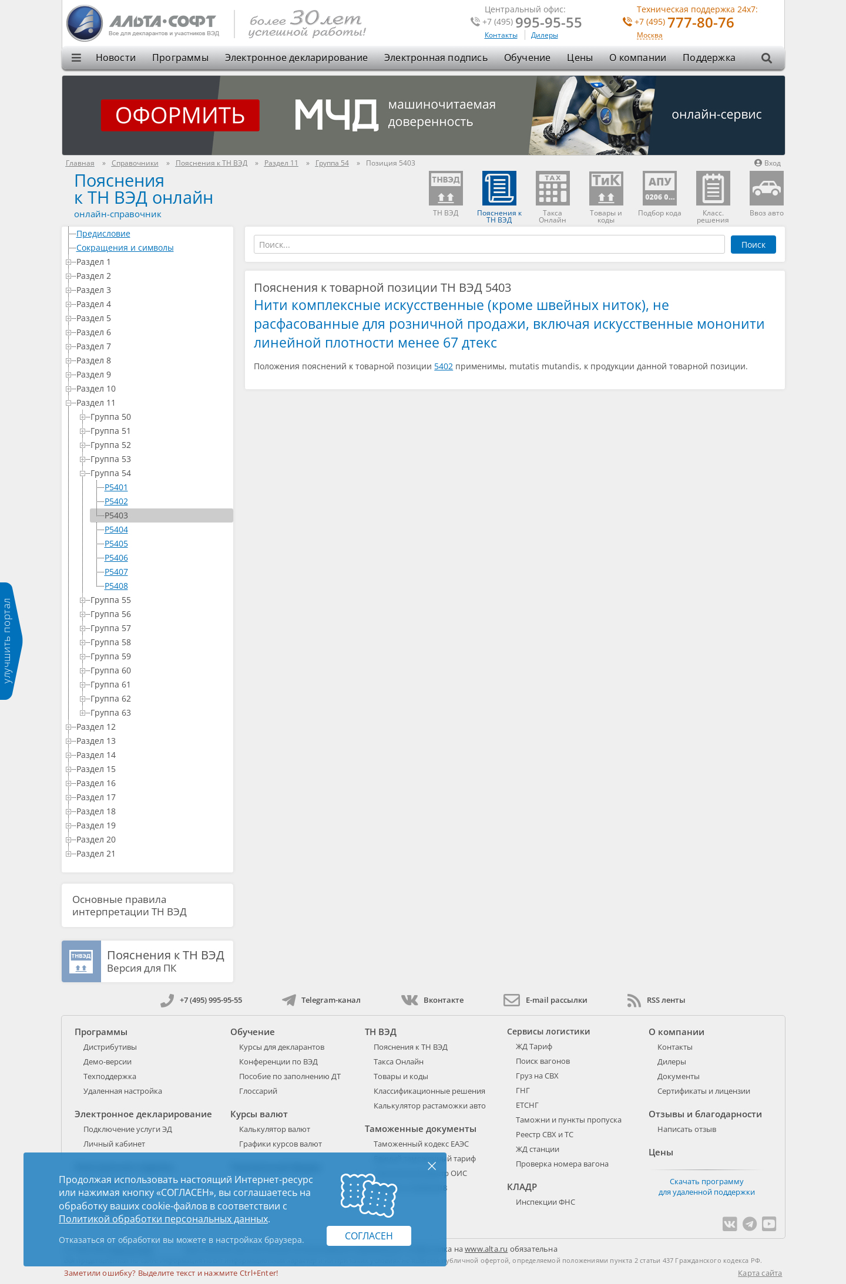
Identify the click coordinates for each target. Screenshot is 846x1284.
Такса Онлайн (399, 1061)
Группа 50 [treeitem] (159, 416)
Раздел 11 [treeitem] (152, 402)
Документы (678, 1076)
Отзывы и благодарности (705, 1114)
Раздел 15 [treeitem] (152, 768)
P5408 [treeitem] (116, 585)
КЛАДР (522, 1186)
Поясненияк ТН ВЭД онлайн (143, 188)
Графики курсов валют (280, 1143)
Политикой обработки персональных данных (163, 1218)
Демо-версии (107, 1061)
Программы (180, 57)
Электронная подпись (436, 57)
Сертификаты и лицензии (703, 1091)
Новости (116, 57)
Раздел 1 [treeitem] (152, 261)
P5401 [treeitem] (116, 487)
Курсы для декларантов (281, 1047)
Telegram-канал (321, 1000)
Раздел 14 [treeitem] (152, 754)
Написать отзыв (686, 1129)
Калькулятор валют (274, 1129)
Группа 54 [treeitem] (159, 472)
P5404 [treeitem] (116, 529)
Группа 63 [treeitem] (159, 712)
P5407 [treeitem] (116, 571)
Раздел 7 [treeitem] (152, 346)
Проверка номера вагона (562, 1163)
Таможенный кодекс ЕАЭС (421, 1143)
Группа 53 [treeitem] (159, 458)
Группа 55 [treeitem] (159, 599)
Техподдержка (109, 1076)
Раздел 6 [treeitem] (152, 332)
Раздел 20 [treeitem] (152, 839)
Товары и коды (401, 1076)
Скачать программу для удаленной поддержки (707, 1186)
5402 (443, 366)
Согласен (369, 1235)
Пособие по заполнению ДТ (290, 1076)
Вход (767, 163)
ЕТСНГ (527, 1105)
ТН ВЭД (381, 1031)
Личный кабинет (114, 1143)
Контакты (501, 35)
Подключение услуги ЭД (127, 1129)
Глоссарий (258, 1091)
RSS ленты (656, 1000)
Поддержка (709, 57)
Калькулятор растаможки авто (430, 1105)
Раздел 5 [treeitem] (152, 317)
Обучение (527, 57)
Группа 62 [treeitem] (159, 698)
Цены (580, 57)
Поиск (753, 244)
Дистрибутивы (110, 1047)
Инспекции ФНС (545, 1202)
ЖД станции (537, 1149)
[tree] (148, 544)
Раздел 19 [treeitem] (152, 825)
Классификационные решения (429, 1091)
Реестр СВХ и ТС (544, 1134)
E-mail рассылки (545, 1000)
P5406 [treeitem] (116, 557)
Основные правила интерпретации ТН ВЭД (129, 905)
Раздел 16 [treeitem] (152, 782)
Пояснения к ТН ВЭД (411, 1047)
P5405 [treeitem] (116, 543)
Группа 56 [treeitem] (159, 613)
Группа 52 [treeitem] (159, 444)
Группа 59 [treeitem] (159, 656)
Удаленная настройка (122, 1091)
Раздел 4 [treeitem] (152, 303)
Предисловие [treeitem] (152, 233)
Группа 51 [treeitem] (159, 430)
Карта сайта (760, 1273)
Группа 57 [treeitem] (159, 627)
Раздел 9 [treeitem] (152, 374)
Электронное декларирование (296, 57)
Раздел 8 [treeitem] (152, 360)
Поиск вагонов (543, 1061)
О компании (637, 57)
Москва (650, 35)
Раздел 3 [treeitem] (152, 289)
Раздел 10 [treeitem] (152, 388)
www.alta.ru (486, 1248)
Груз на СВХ (537, 1075)
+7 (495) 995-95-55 (201, 1000)
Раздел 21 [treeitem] (152, 853)
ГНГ (523, 1090)
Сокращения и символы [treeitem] (152, 247)
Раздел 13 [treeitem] (152, 740)
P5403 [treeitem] (116, 515)
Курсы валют (259, 1114)
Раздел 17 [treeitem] (152, 797)
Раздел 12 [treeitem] (152, 726)
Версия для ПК (165, 962)
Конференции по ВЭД (278, 1061)
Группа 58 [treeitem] (159, 642)
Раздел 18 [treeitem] (152, 811)
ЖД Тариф (534, 1046)
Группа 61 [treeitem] (159, 684)
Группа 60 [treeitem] (159, 670)
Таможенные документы (420, 1128)
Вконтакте (432, 1000)
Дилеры (544, 35)
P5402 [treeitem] (116, 501)
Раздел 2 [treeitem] (152, 275)
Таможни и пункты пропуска (569, 1119)
